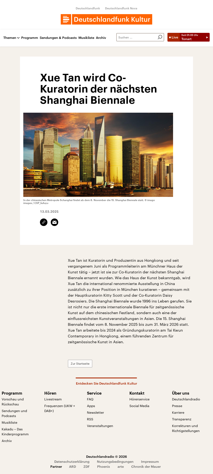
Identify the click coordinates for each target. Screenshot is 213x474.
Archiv (101, 38)
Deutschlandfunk (88, 8)
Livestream (53, 399)
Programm (29, 38)
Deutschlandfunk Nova (121, 8)
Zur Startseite (80, 363)
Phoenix (103, 466)
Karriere (178, 412)
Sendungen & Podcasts (58, 38)
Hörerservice (139, 399)
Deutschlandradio (186, 399)
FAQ (90, 399)
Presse (177, 406)
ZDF (86, 466)
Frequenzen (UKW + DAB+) (59, 408)
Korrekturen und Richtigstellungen (186, 428)
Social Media (139, 406)
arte (121, 466)
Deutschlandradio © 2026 (106, 456)
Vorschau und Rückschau (13, 401)
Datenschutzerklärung (71, 461)
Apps (91, 406)
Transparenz (181, 419)
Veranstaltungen (100, 426)
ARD (72, 466)
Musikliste (86, 38)
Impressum (150, 461)
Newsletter (95, 412)
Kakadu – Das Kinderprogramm (15, 431)
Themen (9, 38)
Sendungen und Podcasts (14, 413)
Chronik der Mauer (146, 466)
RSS (90, 419)
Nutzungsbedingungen (115, 461)
